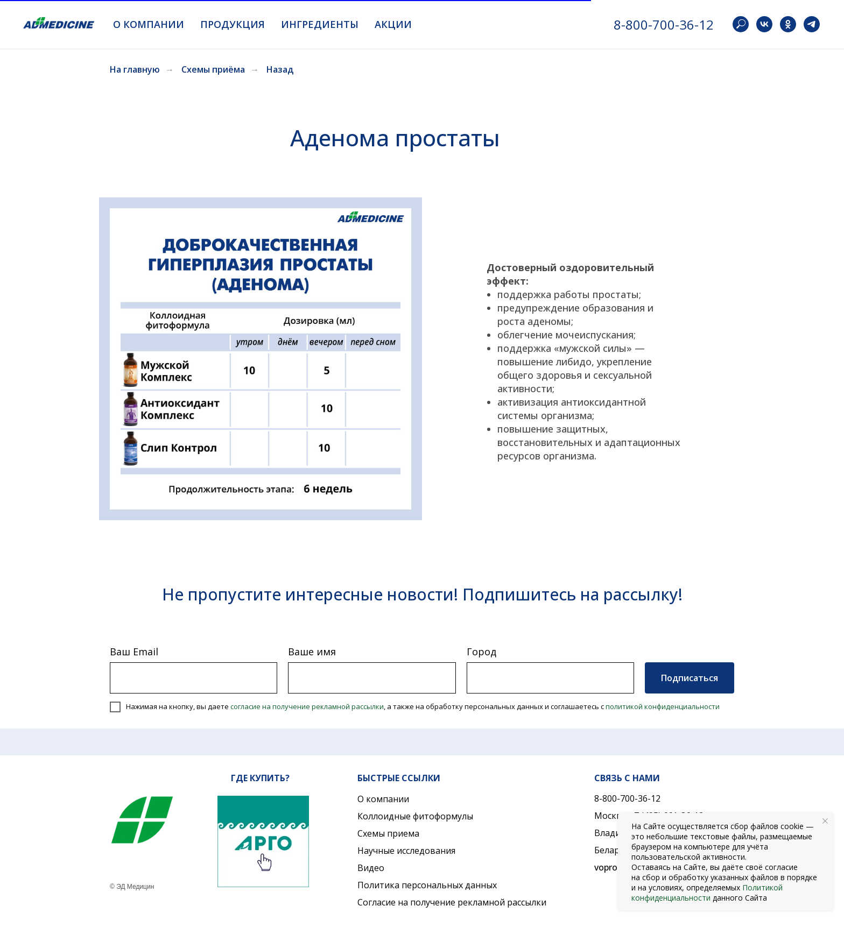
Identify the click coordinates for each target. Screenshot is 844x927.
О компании (383, 799)
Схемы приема (388, 833)
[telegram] (812, 24)
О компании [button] (148, 24)
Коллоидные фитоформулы (415, 816)
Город (481, 651)
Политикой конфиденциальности (707, 892)
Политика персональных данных (427, 885)
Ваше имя (312, 651)
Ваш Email (134, 651)
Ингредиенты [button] (319, 24)
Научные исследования (406, 851)
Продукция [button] (232, 24)
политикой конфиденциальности (663, 706)
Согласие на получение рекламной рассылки (451, 902)
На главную (135, 70)
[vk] (764, 24)
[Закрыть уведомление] (825, 821)
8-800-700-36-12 (664, 24)
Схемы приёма (213, 70)
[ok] (788, 24)
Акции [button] (393, 24)
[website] (741, 24)
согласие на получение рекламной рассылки (307, 706)
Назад (279, 70)
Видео (370, 868)
